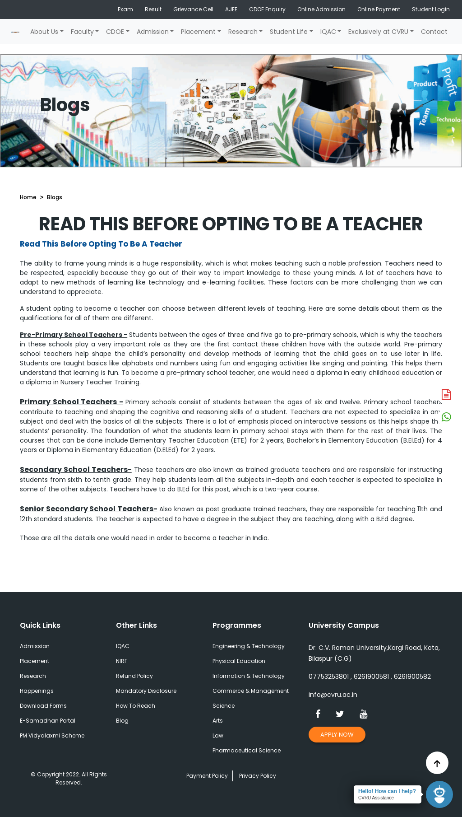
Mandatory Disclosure (146, 691)
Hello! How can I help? (387, 791)
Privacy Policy (257, 776)
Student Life (289, 31)
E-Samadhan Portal (47, 720)
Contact (434, 31)
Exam (125, 9)
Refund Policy (134, 676)
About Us (44, 31)
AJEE (231, 9)
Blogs (54, 197)
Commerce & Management (251, 691)
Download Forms (43, 706)
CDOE (115, 31)
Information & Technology (249, 676)
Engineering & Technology (249, 646)
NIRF (121, 661)
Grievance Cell (193, 9)
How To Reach (135, 706)
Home (28, 197)
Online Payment (378, 9)
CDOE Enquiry (267, 9)
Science (224, 706)
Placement (198, 31)
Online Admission (321, 9)
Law (218, 735)
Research (243, 31)
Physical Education (239, 661)
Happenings (37, 691)
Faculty (82, 31)
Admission (153, 31)
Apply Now (337, 734)
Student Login (431, 9)
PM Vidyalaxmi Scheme (52, 735)
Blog (122, 720)
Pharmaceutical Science (247, 750)
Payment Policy (207, 776)
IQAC (328, 31)
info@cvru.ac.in (333, 694)
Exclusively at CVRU (378, 31)
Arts (218, 720)
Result (153, 9)
